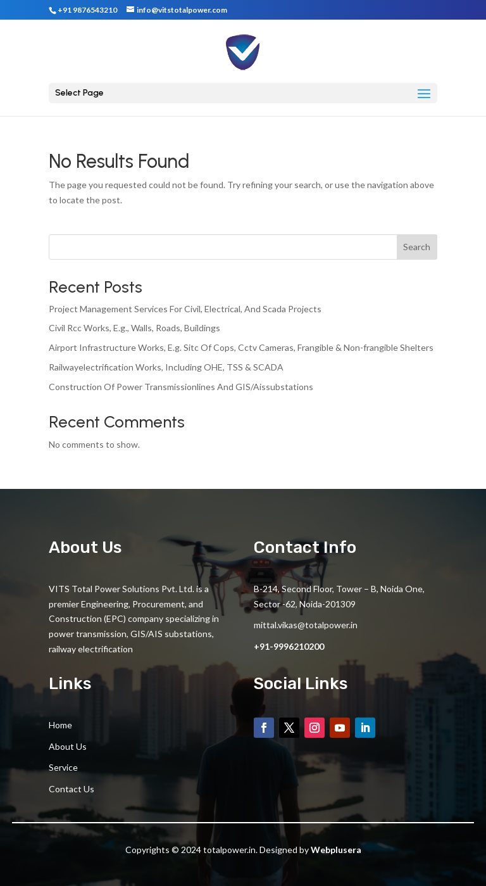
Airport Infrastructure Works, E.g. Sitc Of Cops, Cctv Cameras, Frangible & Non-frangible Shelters (241, 347)
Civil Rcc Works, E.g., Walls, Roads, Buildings (134, 327)
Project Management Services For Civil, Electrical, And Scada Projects (185, 308)
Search (416, 246)
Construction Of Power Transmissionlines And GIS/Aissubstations (181, 386)
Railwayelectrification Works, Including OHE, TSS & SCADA (166, 367)
